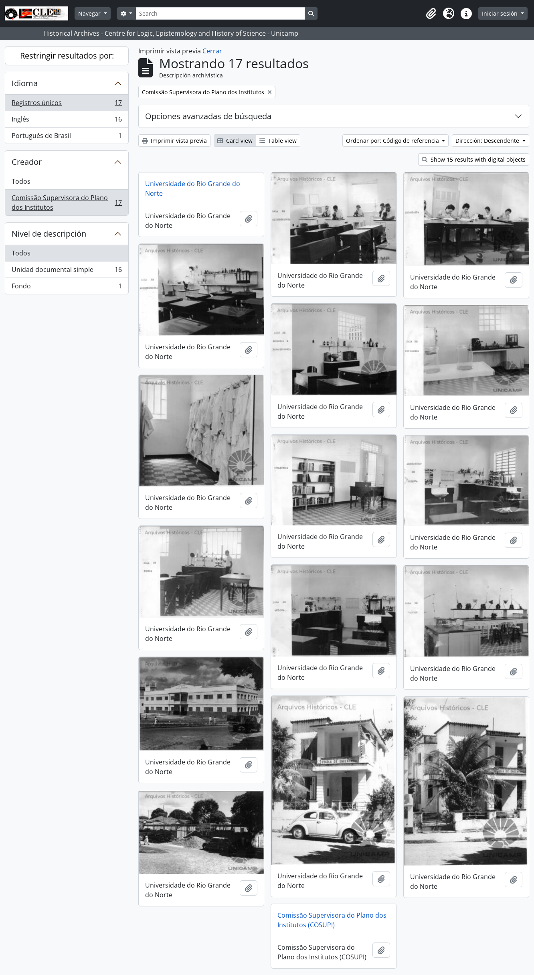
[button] (431, 13)
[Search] (220, 13)
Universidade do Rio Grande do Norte (192, 188)
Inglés (66, 121)
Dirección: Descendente (488, 140)
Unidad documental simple (66, 271)
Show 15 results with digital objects (474, 159)
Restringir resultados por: (67, 55)
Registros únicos (66, 104)
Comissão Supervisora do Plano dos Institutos (66, 202)
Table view (278, 140)
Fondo (66, 287)
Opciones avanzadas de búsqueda (208, 116)
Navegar (90, 13)
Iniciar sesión (500, 13)
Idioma (25, 83)
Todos (21, 181)
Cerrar (212, 51)
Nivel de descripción (49, 233)
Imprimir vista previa (174, 140)
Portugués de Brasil (66, 137)
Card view (235, 140)
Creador (27, 161)
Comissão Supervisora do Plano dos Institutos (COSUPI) (331, 920)
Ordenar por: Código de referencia (393, 140)
